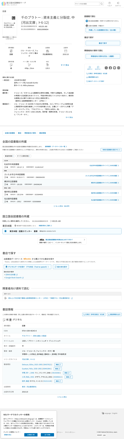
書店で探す (103, 43)
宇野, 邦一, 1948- (28, 372)
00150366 (56, 372)
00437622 (47, 364)
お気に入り (89, 68)
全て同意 (47, 435)
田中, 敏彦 (25, 381)
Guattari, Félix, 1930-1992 (32, 368)
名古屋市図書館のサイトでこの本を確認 (105, 200)
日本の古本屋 (11, 274)
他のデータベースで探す (95, 81)
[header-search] (89, 3)
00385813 (57, 377)
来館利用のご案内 (46, 225)
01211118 (47, 381)
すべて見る (65, 65)
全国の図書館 (10, 133)
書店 (19, 133)
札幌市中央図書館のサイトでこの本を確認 (105, 165)
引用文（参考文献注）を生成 (96, 73)
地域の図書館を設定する (112, 150)
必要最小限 (31, 435)
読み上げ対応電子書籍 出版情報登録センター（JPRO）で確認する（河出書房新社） (40, 298)
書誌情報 (42, 133)
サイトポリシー (70, 432)
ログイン (118, 4)
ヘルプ (109, 4)
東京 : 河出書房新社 (29, 386)
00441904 (46, 368)
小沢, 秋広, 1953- (28, 377)
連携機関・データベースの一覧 (56, 146)
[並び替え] (9, 156)
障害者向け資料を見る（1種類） (103, 56)
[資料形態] (23, 156)
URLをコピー (98, 68)
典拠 (58, 365)
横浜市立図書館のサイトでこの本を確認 (105, 183)
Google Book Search (14, 277)
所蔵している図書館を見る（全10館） (103, 30)
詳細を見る (7, 435)
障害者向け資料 (30, 133)
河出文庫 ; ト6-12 (28, 359)
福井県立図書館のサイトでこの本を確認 (105, 193)
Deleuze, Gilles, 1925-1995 (32, 364)
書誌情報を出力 (92, 77)
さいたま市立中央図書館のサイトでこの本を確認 (102, 176)
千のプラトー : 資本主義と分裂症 (34, 335)
